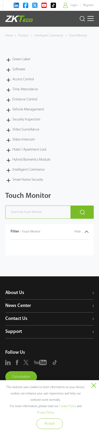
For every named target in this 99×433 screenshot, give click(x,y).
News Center (18, 305)
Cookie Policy (67, 406)
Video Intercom (23, 140)
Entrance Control (24, 99)
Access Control (23, 79)
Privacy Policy (45, 412)
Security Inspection (26, 120)
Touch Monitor (77, 35)
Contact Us (16, 318)
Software (18, 69)
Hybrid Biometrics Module (31, 160)
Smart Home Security (27, 180)
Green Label (21, 59)
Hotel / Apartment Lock (29, 150)
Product (23, 35)
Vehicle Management (28, 109)
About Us (14, 292)
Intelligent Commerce (49, 35)
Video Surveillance (25, 130)
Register (88, 5)
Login (74, 5)
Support (13, 331)
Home (9, 35)
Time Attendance (25, 89)
